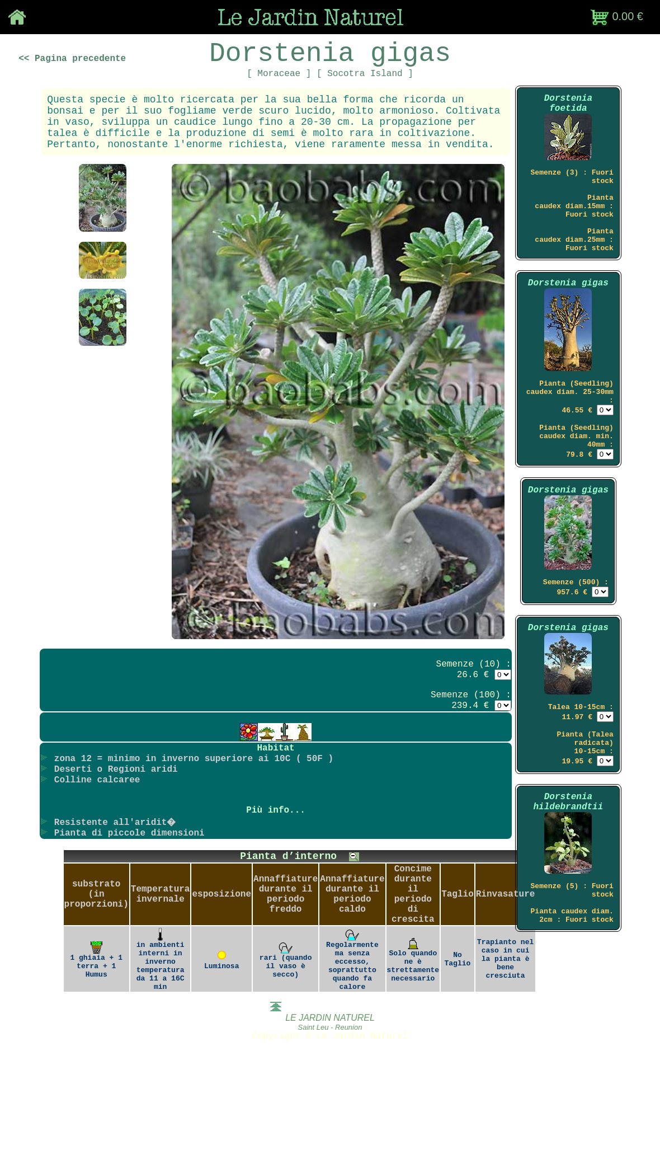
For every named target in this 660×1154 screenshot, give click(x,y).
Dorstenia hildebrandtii (568, 882)
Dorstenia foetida (568, 118)
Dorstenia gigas (568, 322)
